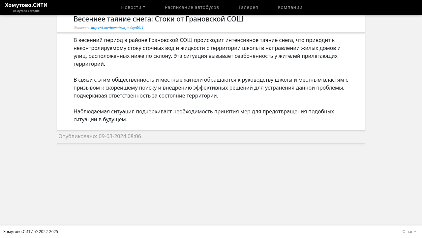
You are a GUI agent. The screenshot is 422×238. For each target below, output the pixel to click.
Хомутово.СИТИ (26, 7)
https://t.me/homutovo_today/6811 (117, 27)
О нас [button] (408, 231)
